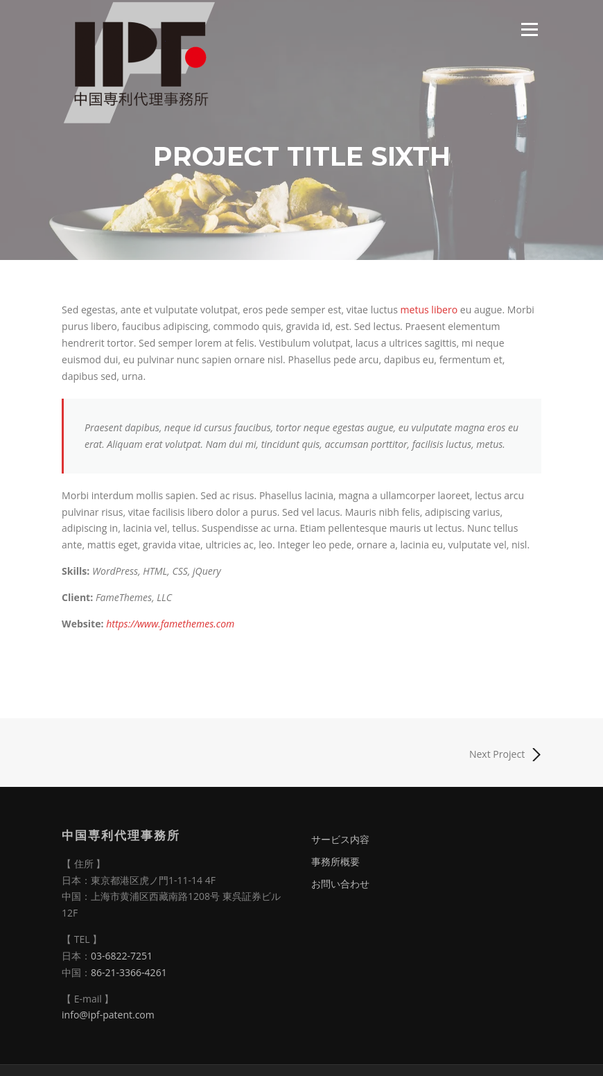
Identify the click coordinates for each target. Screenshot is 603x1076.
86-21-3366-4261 (129, 972)
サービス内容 (340, 839)
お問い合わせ (340, 883)
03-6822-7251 (121, 955)
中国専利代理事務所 (121, 835)
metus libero (429, 309)
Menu (529, 29)
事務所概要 (335, 861)
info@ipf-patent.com (108, 1014)
